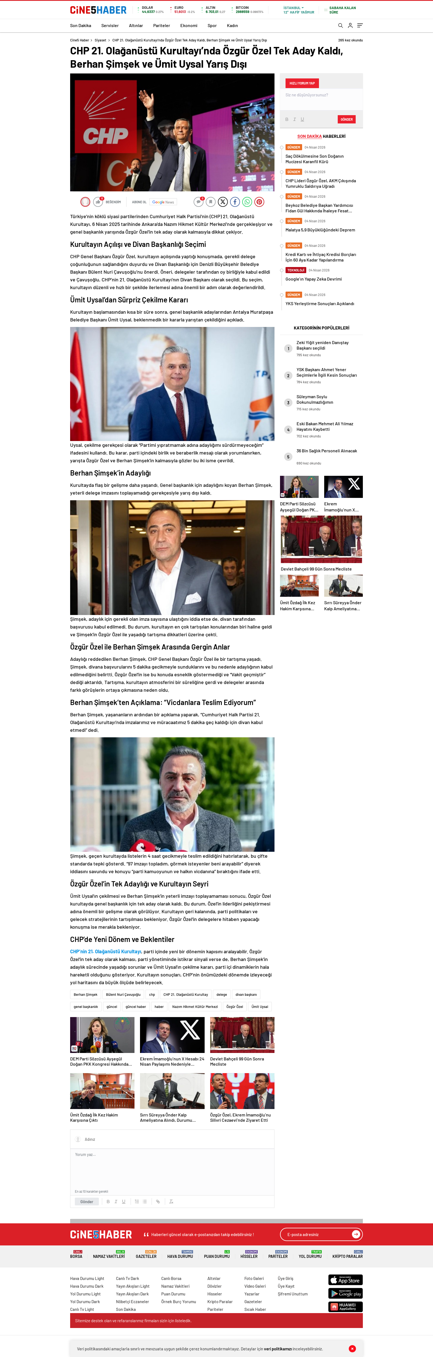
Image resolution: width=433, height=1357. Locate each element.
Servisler (110, 25)
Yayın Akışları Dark (132, 1293)
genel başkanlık (86, 1006)
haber (159, 1006)
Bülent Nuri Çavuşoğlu (123, 994)
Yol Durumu (310, 1254)
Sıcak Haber (255, 1309)
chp (152, 994)
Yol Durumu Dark (85, 1301)
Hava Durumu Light (87, 1278)
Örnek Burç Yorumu (178, 1301)
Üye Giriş (285, 1278)
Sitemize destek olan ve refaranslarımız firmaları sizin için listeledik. (133, 1320)
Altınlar (136, 25)
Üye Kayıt (286, 1286)
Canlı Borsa (171, 1278)
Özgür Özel (234, 1006)
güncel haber (136, 1006)
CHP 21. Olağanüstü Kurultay (185, 994)
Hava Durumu (180, 1254)
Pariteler (161, 25)
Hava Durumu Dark (87, 1286)
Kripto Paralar (347, 1254)
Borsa (76, 1254)
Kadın (232, 25)
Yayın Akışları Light (133, 1286)
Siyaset (100, 40)
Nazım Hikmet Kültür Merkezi (195, 1006)
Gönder (86, 1201)
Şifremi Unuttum (293, 1293)
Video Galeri (255, 1286)
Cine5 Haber (79, 40)
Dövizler (214, 1286)
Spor (212, 25)
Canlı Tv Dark (127, 1278)
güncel (112, 1006)
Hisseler (249, 1254)
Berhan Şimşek (85, 994)
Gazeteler (146, 1254)
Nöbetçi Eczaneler (132, 1301)
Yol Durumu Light (85, 1293)
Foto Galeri (254, 1278)
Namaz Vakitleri (109, 1254)
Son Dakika (80, 25)
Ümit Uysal (260, 1006)
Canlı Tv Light (82, 1309)
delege (221, 994)
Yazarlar (252, 1293)
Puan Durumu (217, 1254)
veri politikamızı (278, 1348)
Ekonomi (188, 25)
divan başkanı (246, 994)
